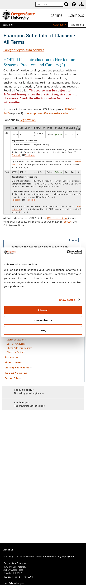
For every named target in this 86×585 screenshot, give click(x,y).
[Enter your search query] (49, 4)
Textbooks (16, 155)
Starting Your (18, 367)
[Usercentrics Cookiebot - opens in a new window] (67, 252)
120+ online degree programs (59, 556)
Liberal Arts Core (19, 348)
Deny (43, 330)
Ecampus (76, 15)
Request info (77, 24)
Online (57, 15)
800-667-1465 (10, 576)
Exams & (15, 372)
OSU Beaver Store (57, 218)
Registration (28, 120)
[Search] (66, 4)
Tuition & (14, 378)
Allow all (43, 310)
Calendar (59, 24)
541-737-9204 (26, 576)
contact (68, 221)
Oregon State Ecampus (14, 563)
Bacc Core (16, 343)
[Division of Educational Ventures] (81, 4)
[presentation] (73, 4)
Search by (17, 339)
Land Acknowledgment (14, 583)
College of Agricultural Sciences (23, 50)
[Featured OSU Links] (74, 4)
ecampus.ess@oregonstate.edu (47, 113)
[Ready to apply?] (43, 391)
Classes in (16, 352)
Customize (43, 320)
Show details (67, 299)
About (13, 362)
